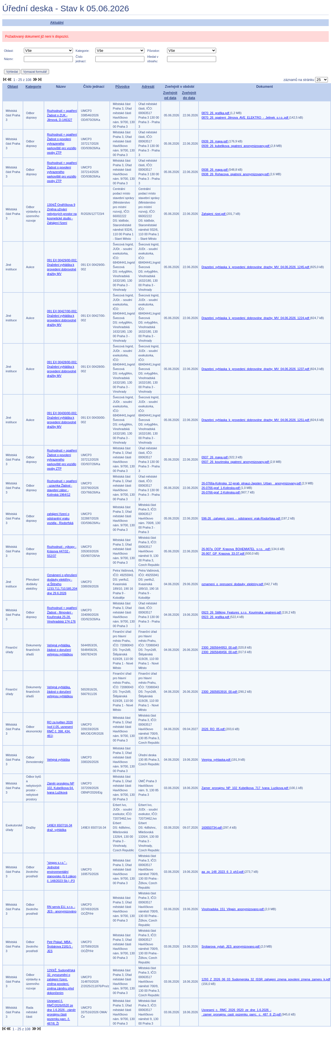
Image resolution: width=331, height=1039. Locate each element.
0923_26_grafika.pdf (216, 617)
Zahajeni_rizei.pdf (214, 213)
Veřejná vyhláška (58, 759)
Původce (122, 87)
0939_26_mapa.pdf (215, 141)
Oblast (12, 87)
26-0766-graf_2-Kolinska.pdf (221, 492)
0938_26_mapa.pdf (215, 169)
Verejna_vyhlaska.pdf (216, 759)
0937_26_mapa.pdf (215, 457)
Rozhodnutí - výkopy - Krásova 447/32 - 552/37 (62, 551)
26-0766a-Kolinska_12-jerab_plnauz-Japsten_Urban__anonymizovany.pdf (252, 483)
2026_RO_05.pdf (213, 729)
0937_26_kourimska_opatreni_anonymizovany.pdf (236, 461)
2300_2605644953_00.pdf (220, 647)
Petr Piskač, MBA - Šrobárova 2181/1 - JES (60, 946)
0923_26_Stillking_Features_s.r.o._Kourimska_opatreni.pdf (242, 612)
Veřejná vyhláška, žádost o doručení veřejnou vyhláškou (60, 650)
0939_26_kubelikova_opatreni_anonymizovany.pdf (236, 145)
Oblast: (9, 50)
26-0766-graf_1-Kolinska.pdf (221, 487)
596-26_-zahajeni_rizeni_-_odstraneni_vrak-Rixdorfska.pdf (241, 518)
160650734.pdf (212, 827)
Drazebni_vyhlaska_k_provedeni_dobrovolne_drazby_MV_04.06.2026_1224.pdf (256, 318)
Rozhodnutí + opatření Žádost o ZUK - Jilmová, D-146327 (62, 115)
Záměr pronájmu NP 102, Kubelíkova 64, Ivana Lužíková (60, 788)
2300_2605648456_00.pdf (220, 652)
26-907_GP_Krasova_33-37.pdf (223, 553)
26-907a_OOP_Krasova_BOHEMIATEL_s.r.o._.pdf (236, 549)
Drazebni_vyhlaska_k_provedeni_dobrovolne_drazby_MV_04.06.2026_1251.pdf (256, 420)
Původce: (153, 50)
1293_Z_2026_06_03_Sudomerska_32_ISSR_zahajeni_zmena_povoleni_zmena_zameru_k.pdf (266, 979)
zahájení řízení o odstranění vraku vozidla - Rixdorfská (60, 518)
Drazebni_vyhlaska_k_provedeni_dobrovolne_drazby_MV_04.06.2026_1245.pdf (256, 267)
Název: (8, 59)
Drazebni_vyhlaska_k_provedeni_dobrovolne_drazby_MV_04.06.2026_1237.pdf (256, 369)
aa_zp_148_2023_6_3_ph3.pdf (223, 871)
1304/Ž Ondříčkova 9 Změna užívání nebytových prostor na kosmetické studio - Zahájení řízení (62, 214)
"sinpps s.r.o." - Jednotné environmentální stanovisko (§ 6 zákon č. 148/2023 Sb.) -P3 (61, 871)
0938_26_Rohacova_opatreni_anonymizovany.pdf (236, 174)
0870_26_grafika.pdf (216, 113)
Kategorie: (83, 50)
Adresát (148, 87)
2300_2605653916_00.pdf (220, 691)
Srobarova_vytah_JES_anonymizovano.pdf (231, 946)
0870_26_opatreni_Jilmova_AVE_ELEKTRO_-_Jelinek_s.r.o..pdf (245, 117)
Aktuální (57, 23)
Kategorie (33, 87)
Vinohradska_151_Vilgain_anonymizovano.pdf (233, 909)
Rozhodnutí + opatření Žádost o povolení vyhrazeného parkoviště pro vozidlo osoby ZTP (62, 143)
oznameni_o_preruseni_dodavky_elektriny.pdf (233, 584)
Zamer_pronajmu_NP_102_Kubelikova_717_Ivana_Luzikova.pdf (245, 788)
